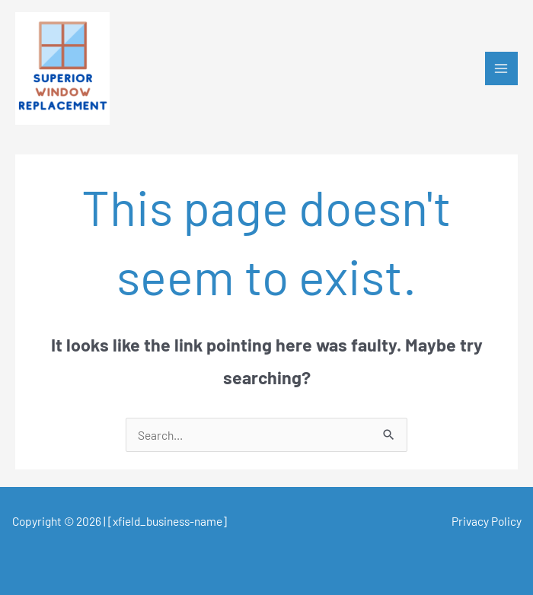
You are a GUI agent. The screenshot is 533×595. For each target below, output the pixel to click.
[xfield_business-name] (167, 521)
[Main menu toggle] (501, 68)
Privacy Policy (487, 521)
